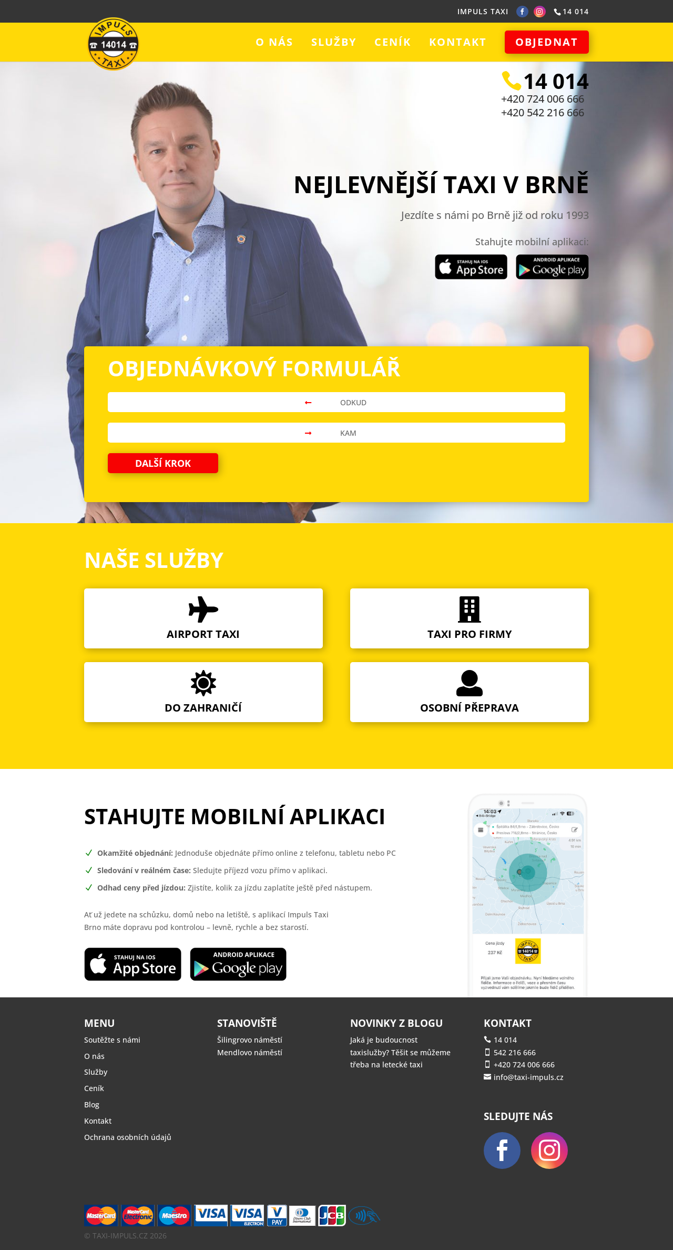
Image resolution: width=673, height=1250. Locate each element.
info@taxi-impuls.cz (529, 1077)
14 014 (505, 1040)
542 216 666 (515, 1052)
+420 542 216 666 (542, 112)
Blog (91, 1104)
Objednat (546, 42)
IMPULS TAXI (482, 11)
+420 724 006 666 (542, 99)
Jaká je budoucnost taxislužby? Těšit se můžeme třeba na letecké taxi (400, 1052)
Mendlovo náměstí (249, 1052)
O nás (274, 43)
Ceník (392, 43)
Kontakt (458, 43)
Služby (333, 43)
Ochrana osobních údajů (127, 1137)
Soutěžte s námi (112, 1040)
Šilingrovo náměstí (249, 1040)
